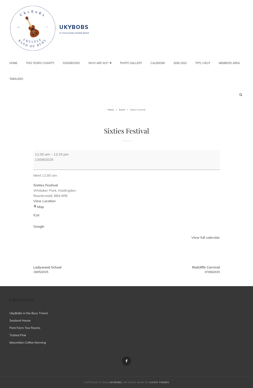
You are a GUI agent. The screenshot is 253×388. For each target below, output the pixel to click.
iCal (36, 215)
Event (122, 109)
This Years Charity (40, 63)
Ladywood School (78, 269)
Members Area (229, 63)
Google (38, 226)
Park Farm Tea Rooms (24, 328)
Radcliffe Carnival (175, 269)
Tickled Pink (17, 335)
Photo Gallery (131, 63)
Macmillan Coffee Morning (27, 342)
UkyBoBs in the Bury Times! (28, 313)
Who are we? (98, 63)
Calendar (158, 63)
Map (38, 207)
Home (13, 63)
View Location (44, 201)
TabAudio (16, 79)
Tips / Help (202, 63)
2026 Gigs (180, 63)
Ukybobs (74, 27)
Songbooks (71, 63)
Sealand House (20, 320)
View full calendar (205, 237)
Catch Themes (159, 382)
